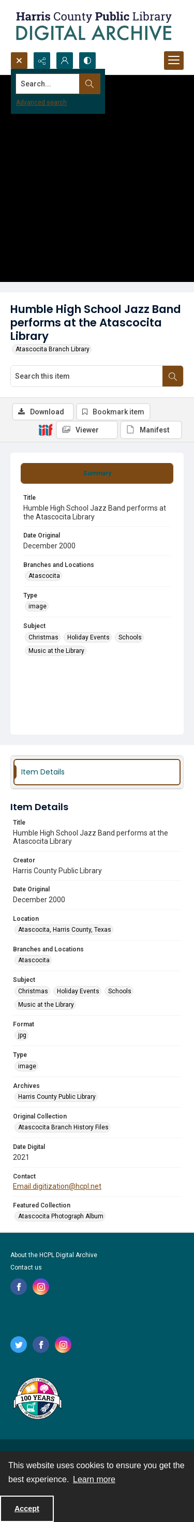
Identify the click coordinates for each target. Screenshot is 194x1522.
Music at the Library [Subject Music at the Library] (56, 650)
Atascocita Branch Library (52, 349)
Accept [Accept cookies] (26, 1508)
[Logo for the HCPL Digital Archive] (93, 26)
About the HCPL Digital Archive (53, 1255)
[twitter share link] (18, 1344)
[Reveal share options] (42, 60)
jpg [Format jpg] (22, 1035)
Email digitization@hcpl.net (57, 1186)
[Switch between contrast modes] (87, 60)
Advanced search (41, 102)
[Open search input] (19, 60)
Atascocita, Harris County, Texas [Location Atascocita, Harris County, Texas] (64, 929)
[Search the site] (78, 84)
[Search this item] (86, 376)
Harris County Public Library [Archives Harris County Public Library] (57, 1096)
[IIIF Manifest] (151, 430)
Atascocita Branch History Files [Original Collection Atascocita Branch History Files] (63, 1127)
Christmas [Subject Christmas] (43, 637)
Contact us (26, 1267)
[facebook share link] (18, 1286)
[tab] (97, 473)
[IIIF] (45, 429)
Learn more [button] (94, 1479)
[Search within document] (172, 376)
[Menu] (174, 60)
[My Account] (64, 60)
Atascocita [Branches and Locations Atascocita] (44, 575)
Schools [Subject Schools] (130, 637)
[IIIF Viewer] (87, 430)
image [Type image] (37, 606)
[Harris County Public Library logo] (37, 1399)
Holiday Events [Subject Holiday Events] (88, 637)
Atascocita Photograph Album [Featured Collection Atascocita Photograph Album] (60, 1216)
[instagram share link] (41, 1286)
